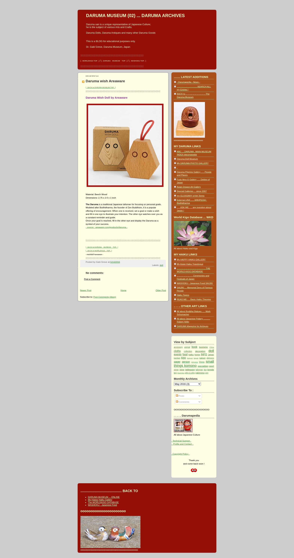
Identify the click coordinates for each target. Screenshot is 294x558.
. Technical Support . (181, 440)
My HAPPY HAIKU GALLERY (191, 259)
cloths (177, 351)
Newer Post (85, 290)
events (178, 354)
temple (210, 369)
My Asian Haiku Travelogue (190, 264)
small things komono (194, 363)
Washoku (180, 373)
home (197, 354)
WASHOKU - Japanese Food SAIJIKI (195, 283)
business (203, 347)
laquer (196, 358)
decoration (200, 351)
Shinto (202, 362)
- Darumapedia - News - (188, 82)
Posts (180, 396)
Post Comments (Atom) (104, 297)
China (211, 347)
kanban (177, 358)
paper (177, 361)
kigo (183, 357)
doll (161, 265)
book (194, 346)
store (181, 369)
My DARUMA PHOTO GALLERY (192, 163)
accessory (178, 347)
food (185, 354)
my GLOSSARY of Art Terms (190, 195)
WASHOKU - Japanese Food (102, 505)
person (186, 361)
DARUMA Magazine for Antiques (192, 326)
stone (176, 370)
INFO (204, 354)
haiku (191, 354)
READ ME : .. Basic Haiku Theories (194, 299)
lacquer (190, 358)
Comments (182, 402)
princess (194, 362)
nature (202, 358)
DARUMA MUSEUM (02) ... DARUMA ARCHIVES (135, 15)
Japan (211, 354)
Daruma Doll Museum (187, 159)
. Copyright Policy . (180, 454)
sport (211, 366)
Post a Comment (92, 279)
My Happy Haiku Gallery (100, 499)
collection (188, 351)
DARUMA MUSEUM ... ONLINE (104, 497)
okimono (210, 358)
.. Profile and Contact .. (182, 444)
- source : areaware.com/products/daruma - (107, 227)
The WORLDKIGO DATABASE (103, 502)
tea (205, 370)
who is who (190, 373)
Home (123, 290)
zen (206, 373)
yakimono (200, 372)
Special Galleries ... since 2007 (192, 191)
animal (187, 347)
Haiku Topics (183, 295)
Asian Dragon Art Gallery (189, 187)
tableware (190, 369)
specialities (203, 366)
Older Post (161, 290)
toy (175, 372)
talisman (199, 370)
